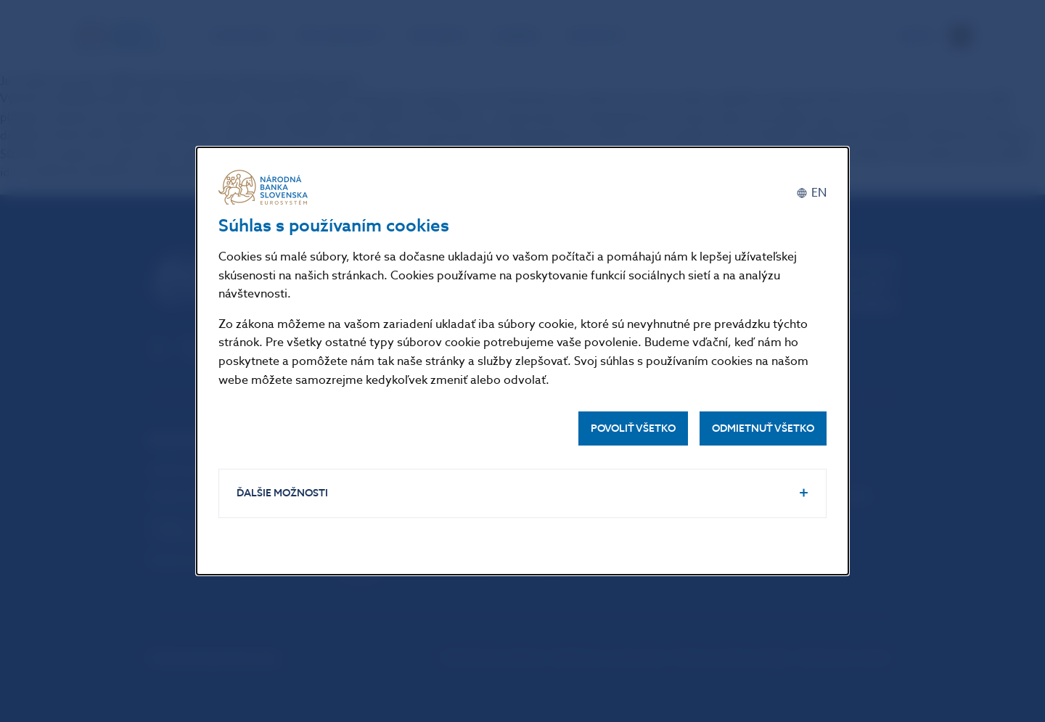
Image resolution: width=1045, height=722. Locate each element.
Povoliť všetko (633, 428)
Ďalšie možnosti (282, 493)
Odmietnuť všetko (763, 428)
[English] (811, 192)
